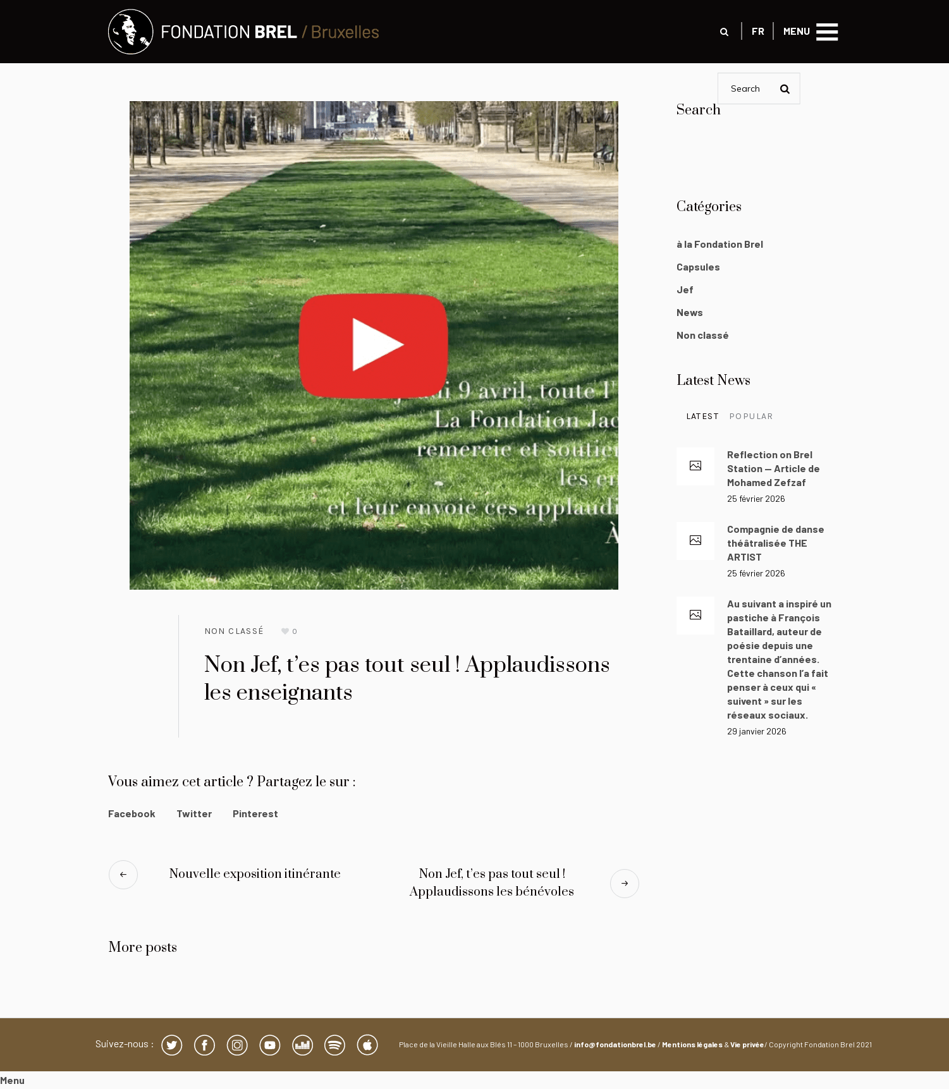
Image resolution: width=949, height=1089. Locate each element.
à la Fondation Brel (720, 244)
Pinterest (255, 813)
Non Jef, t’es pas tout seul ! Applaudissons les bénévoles (492, 883)
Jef (685, 289)
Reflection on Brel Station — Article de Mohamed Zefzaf (773, 468)
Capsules (698, 266)
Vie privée (747, 1044)
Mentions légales (692, 1044)
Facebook (132, 813)
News (690, 312)
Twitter (194, 813)
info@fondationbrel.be (615, 1044)
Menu (12, 1080)
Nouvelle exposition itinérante (255, 874)
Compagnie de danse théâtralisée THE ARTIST (775, 543)
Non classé (234, 631)
